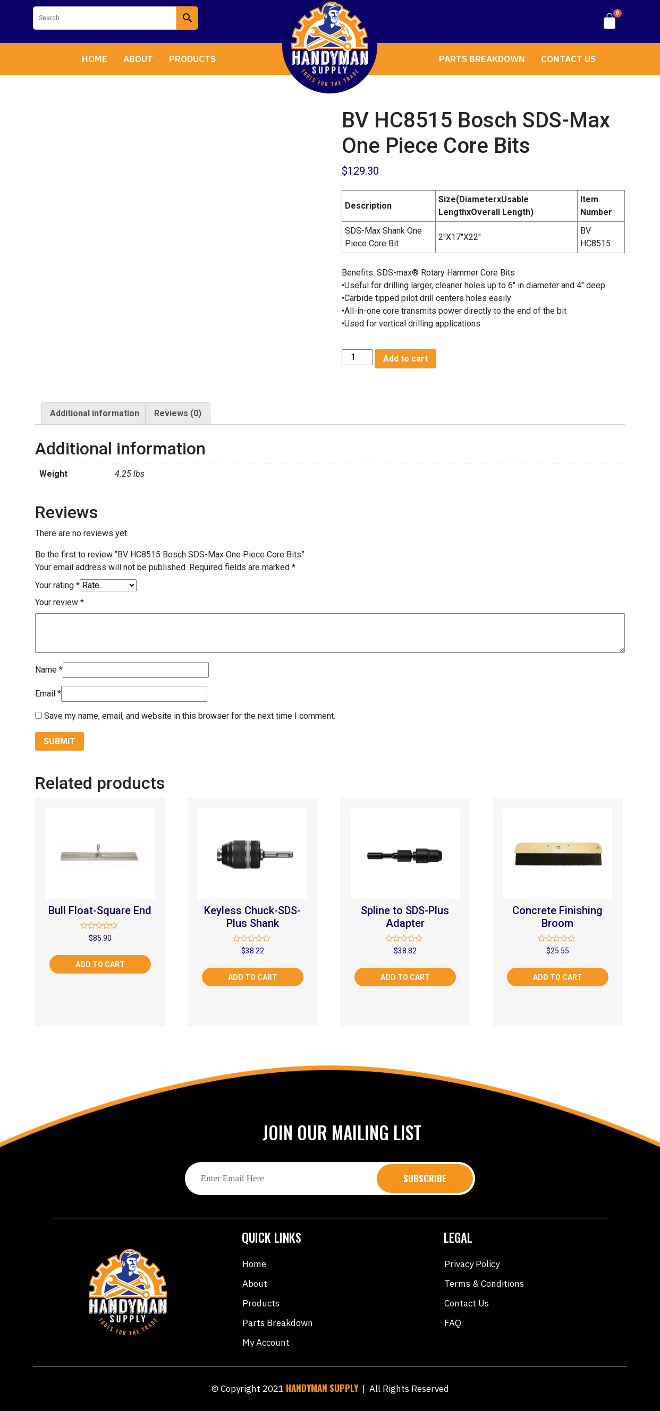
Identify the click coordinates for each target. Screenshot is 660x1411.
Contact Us (568, 59)
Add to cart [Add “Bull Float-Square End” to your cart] (100, 964)
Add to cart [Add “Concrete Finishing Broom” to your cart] (557, 977)
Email (48, 694)
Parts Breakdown (482, 59)
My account (266, 1342)
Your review (59, 602)
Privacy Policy (472, 1264)
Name (49, 670)
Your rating (57, 585)
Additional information (94, 413)
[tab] (94, 413)
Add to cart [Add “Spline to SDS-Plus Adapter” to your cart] (405, 977)
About (138, 59)
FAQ (452, 1323)
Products (192, 59)
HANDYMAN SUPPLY (322, 1388)
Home (94, 59)
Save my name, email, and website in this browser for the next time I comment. (189, 716)
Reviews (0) (177, 413)
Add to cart (405, 359)
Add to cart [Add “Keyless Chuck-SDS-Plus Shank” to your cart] (252, 977)
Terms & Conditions (484, 1283)
